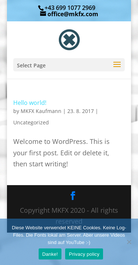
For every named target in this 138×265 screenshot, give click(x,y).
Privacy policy (84, 254)
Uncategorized (31, 122)
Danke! (50, 254)
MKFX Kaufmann (41, 110)
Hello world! (29, 103)
